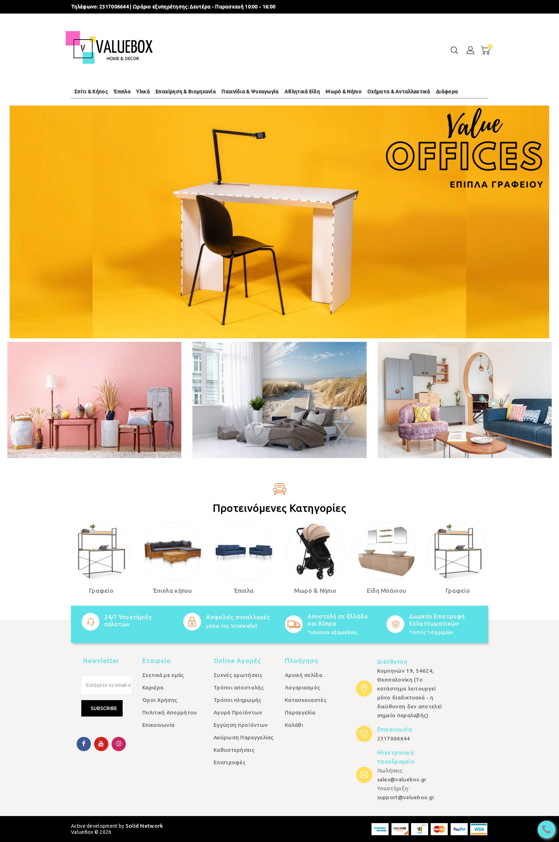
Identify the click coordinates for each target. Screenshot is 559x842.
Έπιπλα (121, 91)
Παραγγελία (300, 712)
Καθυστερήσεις (234, 750)
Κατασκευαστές (306, 700)
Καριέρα (152, 687)
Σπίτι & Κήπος (91, 91)
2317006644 (114, 7)
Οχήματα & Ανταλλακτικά (398, 91)
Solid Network (144, 826)
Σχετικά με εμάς (163, 675)
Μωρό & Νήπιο (343, 91)
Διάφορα (447, 91)
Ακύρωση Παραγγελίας (244, 737)
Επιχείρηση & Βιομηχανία (185, 91)
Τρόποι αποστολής (239, 687)
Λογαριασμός (302, 687)
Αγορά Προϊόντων (238, 712)
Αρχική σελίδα (303, 675)
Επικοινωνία (158, 725)
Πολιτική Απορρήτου (169, 712)
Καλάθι (294, 725)
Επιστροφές (230, 762)
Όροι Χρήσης (159, 700)
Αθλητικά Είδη (302, 91)
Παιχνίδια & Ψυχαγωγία (249, 91)
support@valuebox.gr (406, 797)
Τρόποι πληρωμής (238, 700)
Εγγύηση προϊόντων (241, 725)
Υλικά (143, 91)
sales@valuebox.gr (402, 779)
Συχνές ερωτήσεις (238, 675)
